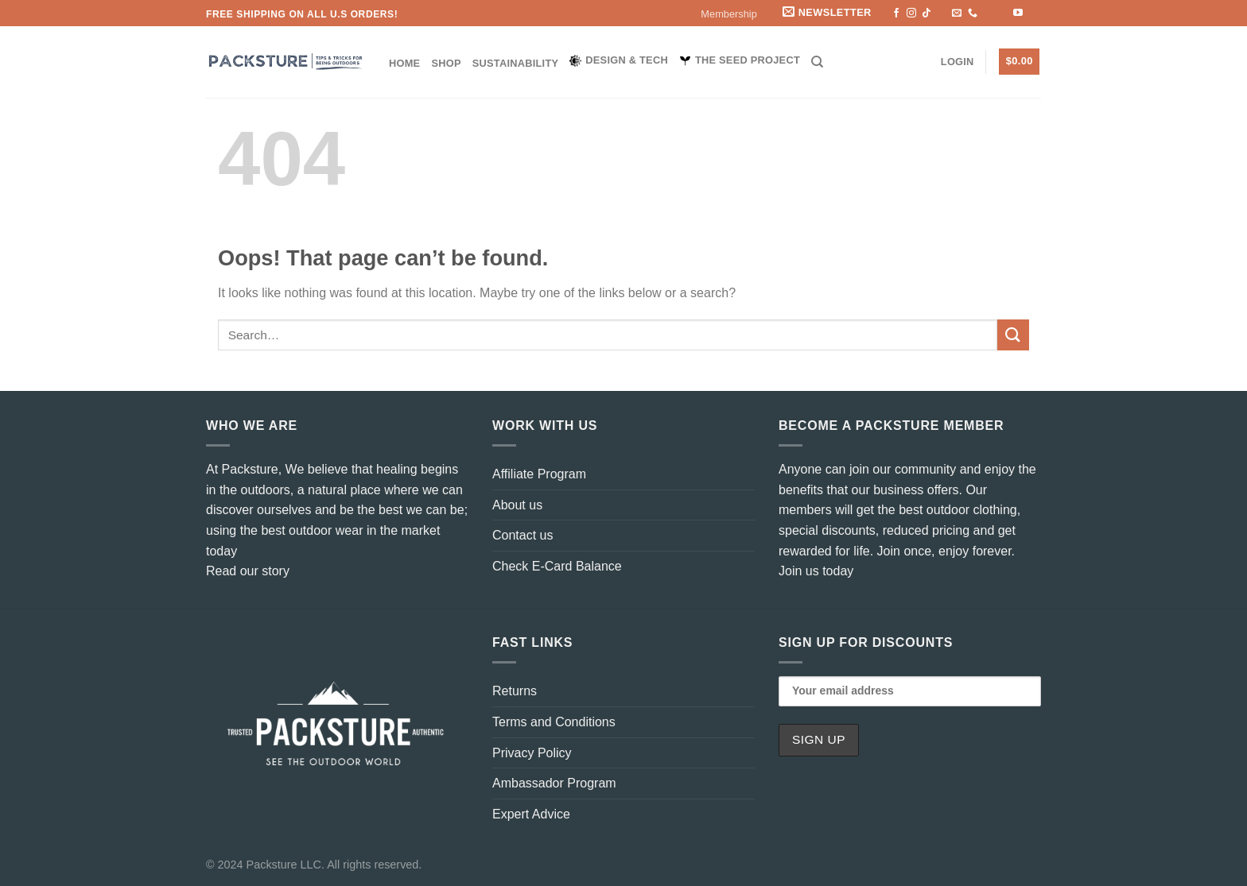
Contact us (522, 535)
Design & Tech (618, 60)
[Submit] (1013, 334)
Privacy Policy (532, 753)
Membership (728, 14)
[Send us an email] (956, 13)
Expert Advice (531, 814)
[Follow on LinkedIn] (1003, 13)
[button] (827, 13)
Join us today (816, 571)
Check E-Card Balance (557, 566)
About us (517, 505)
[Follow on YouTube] (1018, 13)
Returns (514, 691)
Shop (445, 63)
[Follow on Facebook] (896, 13)
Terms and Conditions (554, 722)
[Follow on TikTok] (926, 13)
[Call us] (972, 13)
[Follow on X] (941, 13)
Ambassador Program (554, 783)
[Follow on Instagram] (911, 13)
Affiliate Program (539, 474)
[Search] (817, 62)
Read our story (247, 571)
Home (404, 63)
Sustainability (515, 63)
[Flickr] (1033, 13)
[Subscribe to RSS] (988, 13)
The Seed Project (739, 60)
